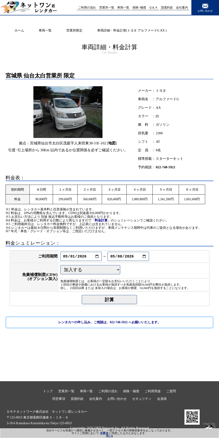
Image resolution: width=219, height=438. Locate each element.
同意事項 (58, 399)
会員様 (162, 399)
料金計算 (101, 220)
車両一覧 (45, 30)
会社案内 (95, 399)
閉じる (109, 436)
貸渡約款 (77, 399)
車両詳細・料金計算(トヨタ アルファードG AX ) (132, 30)
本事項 (104, 433)
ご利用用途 (153, 391)
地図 (112, 143)
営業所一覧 (66, 391)
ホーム (19, 30)
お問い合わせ (205, 7)
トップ (48, 391)
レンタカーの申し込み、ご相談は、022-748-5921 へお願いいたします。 (109, 322)
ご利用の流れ (108, 391)
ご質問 (171, 391)
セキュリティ (142, 399)
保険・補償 (131, 391)
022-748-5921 (165, 167)
